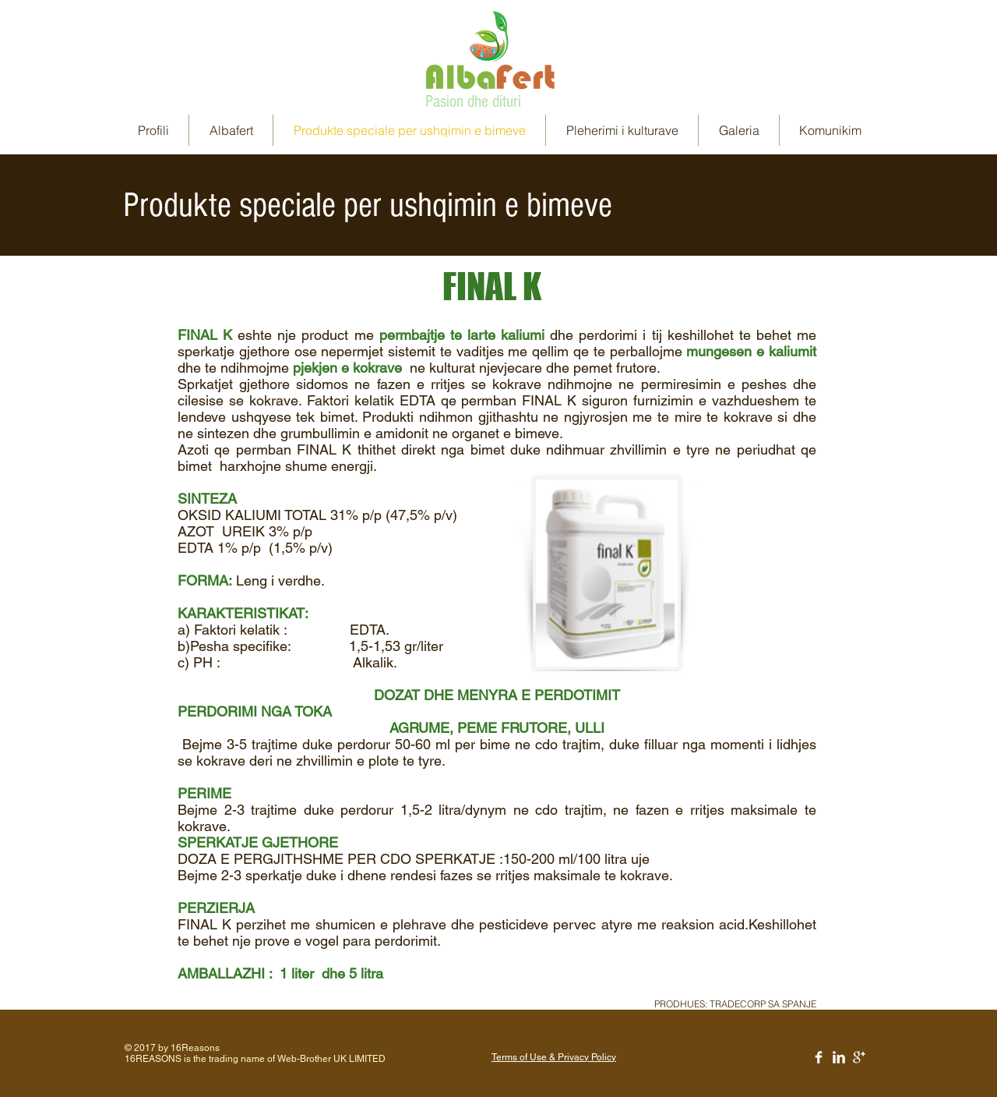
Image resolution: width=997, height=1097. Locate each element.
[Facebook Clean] (818, 1057)
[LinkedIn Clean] (839, 1057)
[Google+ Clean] (859, 1057)
